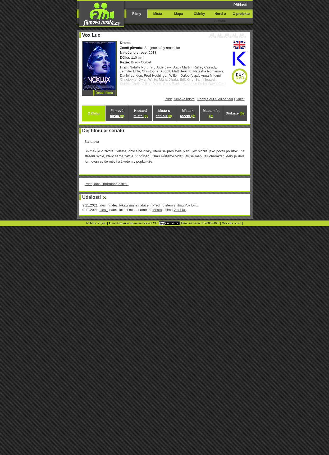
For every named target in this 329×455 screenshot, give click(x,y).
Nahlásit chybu (96, 223)
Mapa (178, 14)
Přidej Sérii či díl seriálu (215, 99)
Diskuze (235, 113)
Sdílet (240, 99)
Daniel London (131, 75)
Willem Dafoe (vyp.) (184, 75)
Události (91, 197)
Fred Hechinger (155, 75)
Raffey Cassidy (204, 67)
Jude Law (163, 67)
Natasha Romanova (208, 71)
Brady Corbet (141, 62)
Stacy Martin (181, 67)
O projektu (241, 14)
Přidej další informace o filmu (107, 184)
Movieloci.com (231, 223)
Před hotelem (162, 205)
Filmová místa (117, 113)
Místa (157, 14)
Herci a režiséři (220, 17)
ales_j (103, 205)
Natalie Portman (142, 67)
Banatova (92, 142)
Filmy (136, 14)
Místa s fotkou (164, 113)
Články (199, 14)
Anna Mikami (211, 75)
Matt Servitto (181, 71)
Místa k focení (187, 113)
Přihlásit (240, 5)
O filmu (93, 113)
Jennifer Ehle (130, 71)
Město (157, 210)
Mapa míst (211, 113)
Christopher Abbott (156, 71)
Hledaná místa (141, 113)
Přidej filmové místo (180, 99)
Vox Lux (191, 205)
